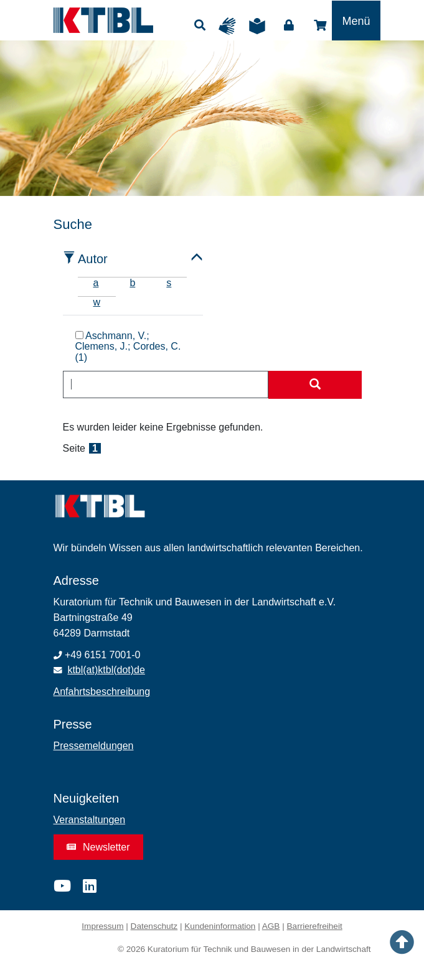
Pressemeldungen (94, 745)
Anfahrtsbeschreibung (102, 691)
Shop (320, 25)
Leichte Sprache (260, 26)
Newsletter (98, 847)
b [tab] (132, 282)
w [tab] (97, 302)
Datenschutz (154, 926)
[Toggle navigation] (356, 20)
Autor (93, 259)
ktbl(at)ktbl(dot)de (106, 669)
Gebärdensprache (230, 26)
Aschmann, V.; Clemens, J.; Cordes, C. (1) (128, 346)
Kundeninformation (219, 926)
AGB (271, 926)
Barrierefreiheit (314, 926)
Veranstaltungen (90, 819)
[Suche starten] (315, 385)
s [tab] (168, 282)
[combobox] (165, 384)
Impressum (102, 926)
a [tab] (96, 282)
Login (289, 25)
